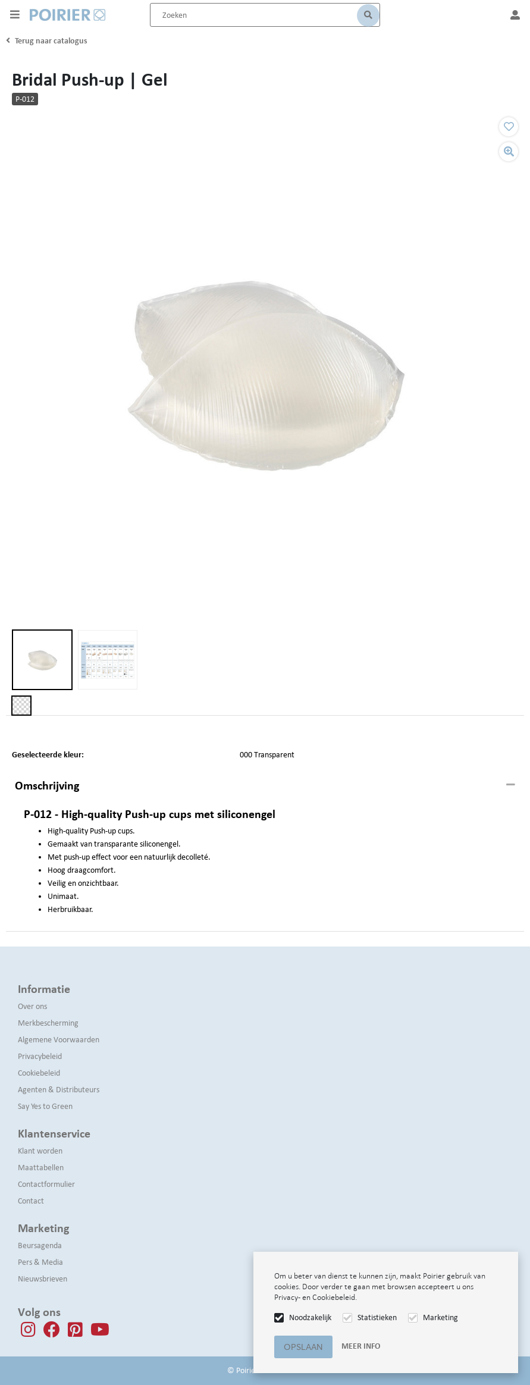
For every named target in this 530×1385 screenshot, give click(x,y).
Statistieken (377, 1317)
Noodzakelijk (310, 1317)
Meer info (360, 1346)
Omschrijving (47, 785)
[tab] (265, 785)
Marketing (440, 1317)
